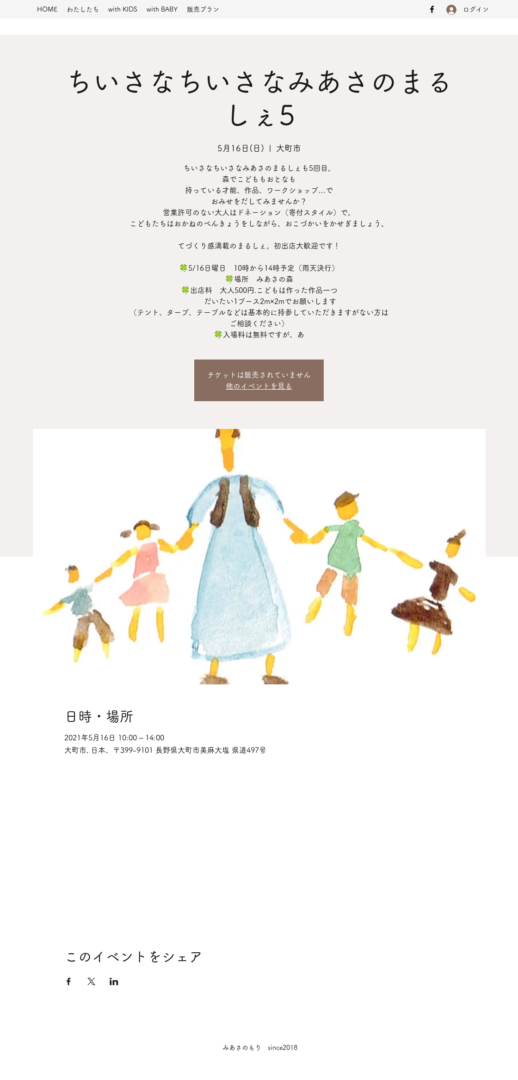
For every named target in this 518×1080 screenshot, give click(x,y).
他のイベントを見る (259, 386)
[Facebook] (432, 9)
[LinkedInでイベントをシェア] (114, 981)
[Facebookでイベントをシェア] (68, 981)
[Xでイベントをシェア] (91, 981)
